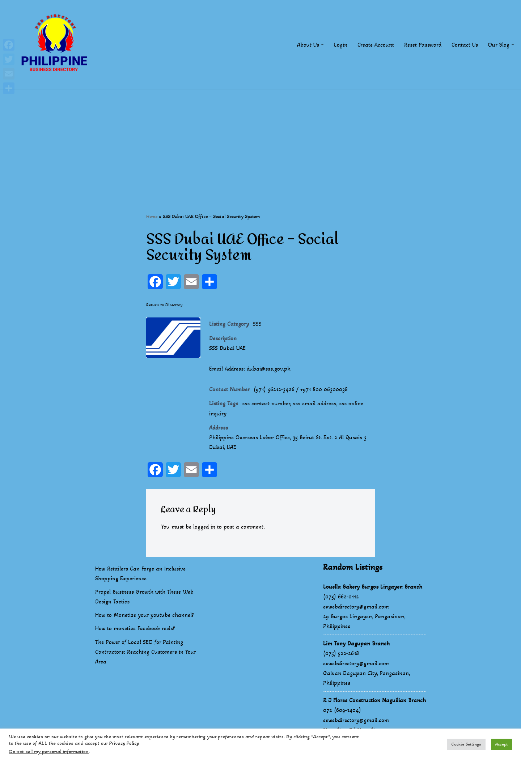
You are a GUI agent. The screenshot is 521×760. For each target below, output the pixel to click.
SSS (257, 323)
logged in (204, 526)
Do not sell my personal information (49, 751)
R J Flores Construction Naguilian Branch (374, 700)
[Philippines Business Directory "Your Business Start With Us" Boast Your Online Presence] (56, 45)
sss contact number (266, 403)
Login (340, 44)
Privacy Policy (124, 743)
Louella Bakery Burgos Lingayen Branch (372, 586)
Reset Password (422, 44)
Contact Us (465, 44)
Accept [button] (501, 744)
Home (151, 216)
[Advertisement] (260, 140)
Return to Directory (164, 305)
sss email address (314, 403)
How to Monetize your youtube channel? (144, 614)
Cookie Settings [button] (466, 744)
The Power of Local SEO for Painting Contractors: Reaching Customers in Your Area (145, 652)
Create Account (375, 44)
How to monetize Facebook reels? (135, 628)
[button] (322, 44)
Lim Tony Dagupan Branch (356, 643)
